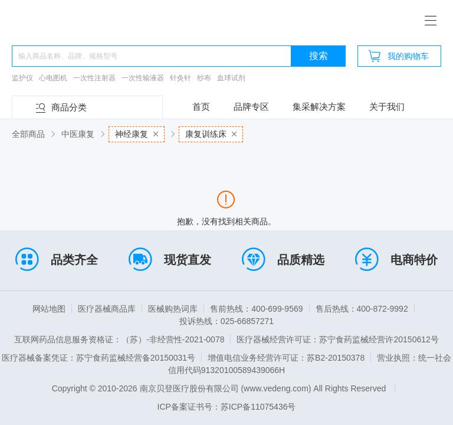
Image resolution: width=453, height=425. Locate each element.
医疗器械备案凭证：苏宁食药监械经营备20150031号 (98, 357)
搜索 (318, 56)
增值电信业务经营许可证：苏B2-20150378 (286, 357)
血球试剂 (231, 78)
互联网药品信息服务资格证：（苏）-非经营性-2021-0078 (119, 339)
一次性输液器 (143, 78)
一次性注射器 (94, 78)
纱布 (204, 78)
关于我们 (387, 107)
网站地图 (48, 308)
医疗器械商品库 (107, 308)
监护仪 (22, 78)
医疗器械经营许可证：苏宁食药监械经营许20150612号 (337, 339)
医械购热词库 (173, 308)
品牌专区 (251, 107)
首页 (201, 107)
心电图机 (53, 78)
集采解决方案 (319, 107)
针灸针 (180, 78)
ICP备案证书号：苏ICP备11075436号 (226, 406)
